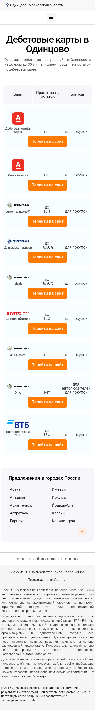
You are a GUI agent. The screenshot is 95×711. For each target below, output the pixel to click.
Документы (20, 573)
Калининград (63, 521)
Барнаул (17, 521)
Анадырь (18, 497)
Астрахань (19, 513)
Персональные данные (47, 581)
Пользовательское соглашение (57, 573)
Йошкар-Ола (62, 505)
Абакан (16, 489)
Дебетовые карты (46, 559)
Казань (58, 513)
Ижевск (59, 489)
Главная (21, 559)
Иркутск (59, 497)
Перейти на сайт (47, 141)
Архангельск (21, 505)
